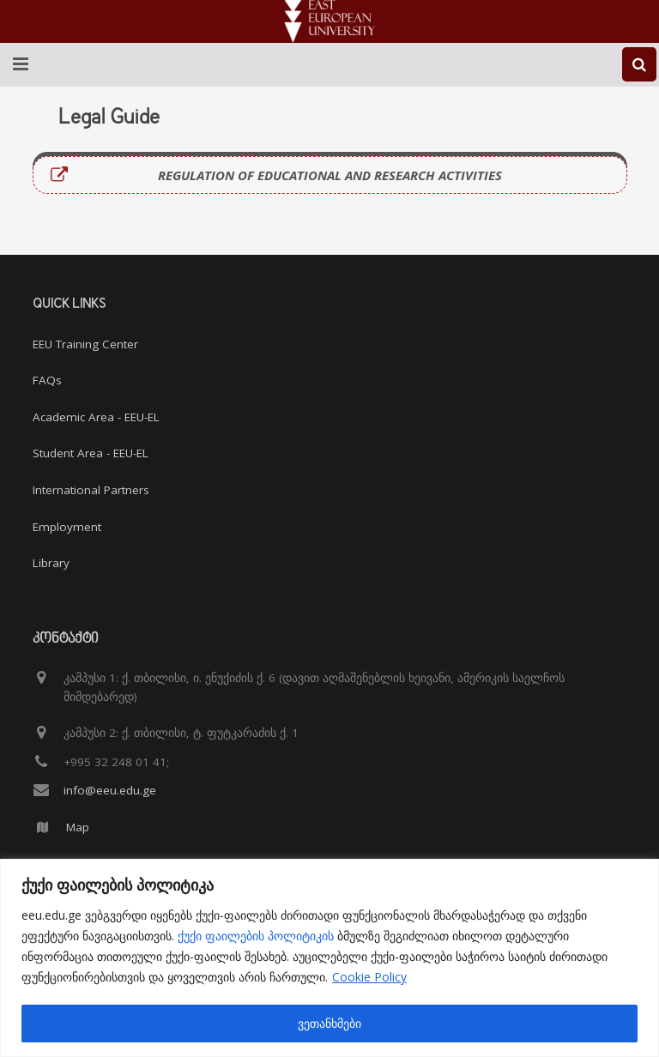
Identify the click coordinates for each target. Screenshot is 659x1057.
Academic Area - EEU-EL (96, 417)
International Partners (91, 490)
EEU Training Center (85, 344)
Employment (67, 527)
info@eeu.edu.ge (109, 790)
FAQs (47, 380)
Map (77, 827)
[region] (329, 958)
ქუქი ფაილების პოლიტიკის (256, 935)
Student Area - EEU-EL (90, 453)
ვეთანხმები (329, 1023)
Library (51, 563)
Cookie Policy (369, 977)
